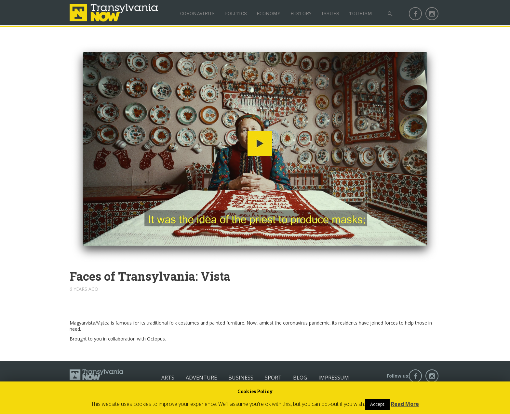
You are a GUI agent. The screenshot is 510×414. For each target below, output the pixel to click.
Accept (377, 404)
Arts (167, 377)
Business (240, 377)
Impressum (333, 377)
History (301, 13)
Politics (235, 13)
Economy (269, 13)
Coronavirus (197, 13)
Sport (273, 377)
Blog (300, 377)
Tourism (360, 13)
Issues (330, 13)
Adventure (201, 377)
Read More (405, 403)
